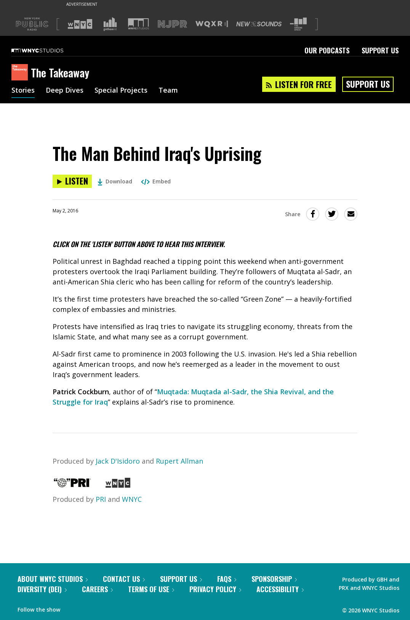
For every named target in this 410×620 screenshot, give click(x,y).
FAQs (226, 579)
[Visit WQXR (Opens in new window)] (211, 24)
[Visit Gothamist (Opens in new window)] (110, 24)
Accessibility (280, 589)
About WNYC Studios (53, 579)
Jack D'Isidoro (118, 461)
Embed (156, 181)
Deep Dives (64, 90)
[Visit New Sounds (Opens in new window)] (259, 24)
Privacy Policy (215, 589)
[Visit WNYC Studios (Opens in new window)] (138, 23)
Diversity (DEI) (42, 589)
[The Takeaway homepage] (21, 73)
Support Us (380, 50)
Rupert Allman (179, 461)
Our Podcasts (326, 50)
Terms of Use (151, 589)
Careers (97, 589)
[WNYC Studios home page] (46, 50)
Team (168, 90)
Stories (23, 90)
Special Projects (120, 90)
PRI (101, 499)
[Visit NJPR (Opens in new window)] (172, 24)
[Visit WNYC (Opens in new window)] (80, 24)
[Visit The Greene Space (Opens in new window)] (298, 24)
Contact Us (124, 579)
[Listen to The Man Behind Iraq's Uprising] (72, 181)
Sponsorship (274, 579)
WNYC (132, 499)
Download (115, 181)
